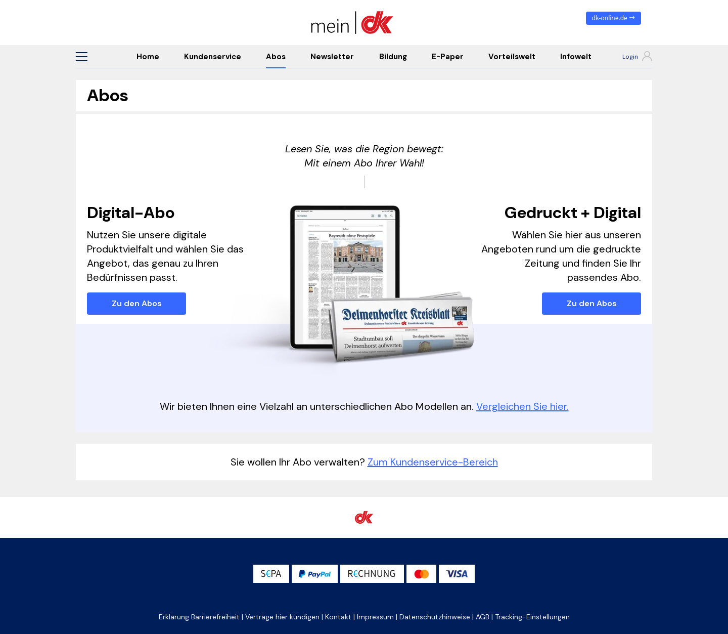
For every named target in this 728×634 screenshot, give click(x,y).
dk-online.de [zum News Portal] (613, 18)
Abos (276, 57)
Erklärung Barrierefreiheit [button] (199, 616)
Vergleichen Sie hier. (522, 406)
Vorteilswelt (511, 57)
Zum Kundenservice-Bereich (433, 462)
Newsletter (332, 57)
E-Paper (448, 57)
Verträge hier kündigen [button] (282, 616)
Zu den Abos (137, 303)
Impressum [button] (375, 616)
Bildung (393, 57)
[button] (81, 56)
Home (147, 57)
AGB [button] (482, 616)
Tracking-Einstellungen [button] (532, 616)
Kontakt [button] (338, 616)
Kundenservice (212, 57)
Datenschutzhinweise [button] (434, 616)
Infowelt (576, 57)
